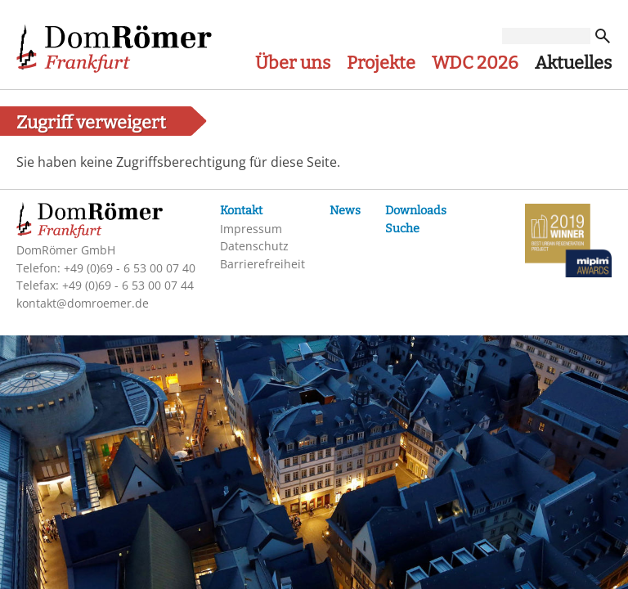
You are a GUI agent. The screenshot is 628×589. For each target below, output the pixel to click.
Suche (402, 229)
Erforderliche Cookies (289, 414)
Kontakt (241, 211)
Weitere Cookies (272, 470)
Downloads (415, 211)
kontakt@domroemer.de (82, 303)
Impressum (251, 228)
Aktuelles (573, 63)
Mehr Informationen (399, 372)
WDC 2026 (475, 63)
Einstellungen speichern (399, 549)
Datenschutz (254, 246)
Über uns (292, 63)
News (345, 211)
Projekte (381, 63)
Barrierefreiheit (262, 264)
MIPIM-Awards (568, 243)
